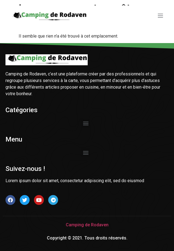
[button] (85, 123)
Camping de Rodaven (87, 224)
